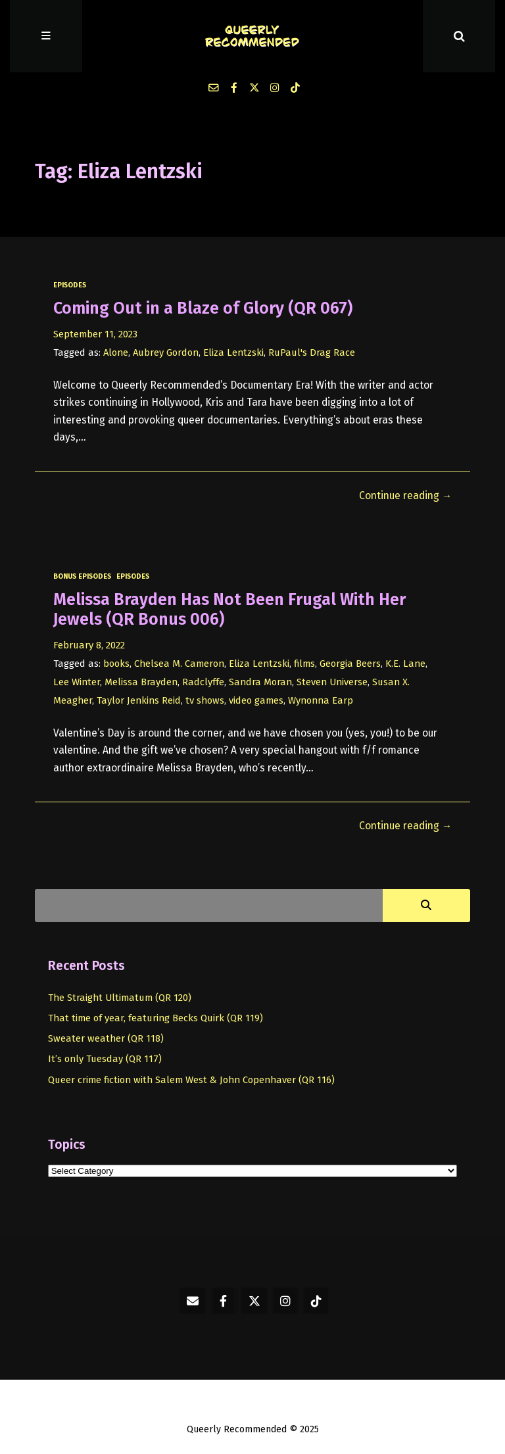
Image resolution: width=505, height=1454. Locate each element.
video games (256, 700)
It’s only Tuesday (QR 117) (105, 1059)
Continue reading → (405, 495)
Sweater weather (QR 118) (106, 1038)
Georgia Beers (350, 663)
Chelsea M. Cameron (179, 663)
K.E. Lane (405, 663)
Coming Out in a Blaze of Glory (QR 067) (202, 308)
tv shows (204, 700)
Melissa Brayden (141, 682)
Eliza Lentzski (233, 352)
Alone (115, 352)
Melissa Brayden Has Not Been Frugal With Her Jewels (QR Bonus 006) (229, 609)
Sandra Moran (260, 682)
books (116, 663)
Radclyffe (203, 682)
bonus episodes (82, 576)
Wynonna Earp (320, 700)
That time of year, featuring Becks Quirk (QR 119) (155, 1018)
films (304, 663)
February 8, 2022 (89, 645)
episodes (69, 285)
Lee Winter (76, 682)
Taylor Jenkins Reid (139, 700)
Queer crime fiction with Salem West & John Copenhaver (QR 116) (191, 1080)
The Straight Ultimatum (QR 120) (119, 998)
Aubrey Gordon (166, 352)
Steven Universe (332, 682)
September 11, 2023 (95, 334)
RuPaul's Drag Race (311, 352)
